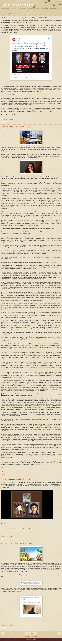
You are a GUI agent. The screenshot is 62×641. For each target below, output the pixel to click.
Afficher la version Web (31, 636)
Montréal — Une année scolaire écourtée (17, 544)
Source (3, 467)
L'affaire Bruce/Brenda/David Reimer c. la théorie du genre (17, 529)
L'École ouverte (12, 569)
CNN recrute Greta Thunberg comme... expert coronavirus (24, 17)
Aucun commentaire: (7, 119)
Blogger (34, 639)
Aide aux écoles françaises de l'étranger (16, 126)
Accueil (31, 633)
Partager (3, 121)
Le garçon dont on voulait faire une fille (16, 479)
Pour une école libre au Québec (18, 4)
